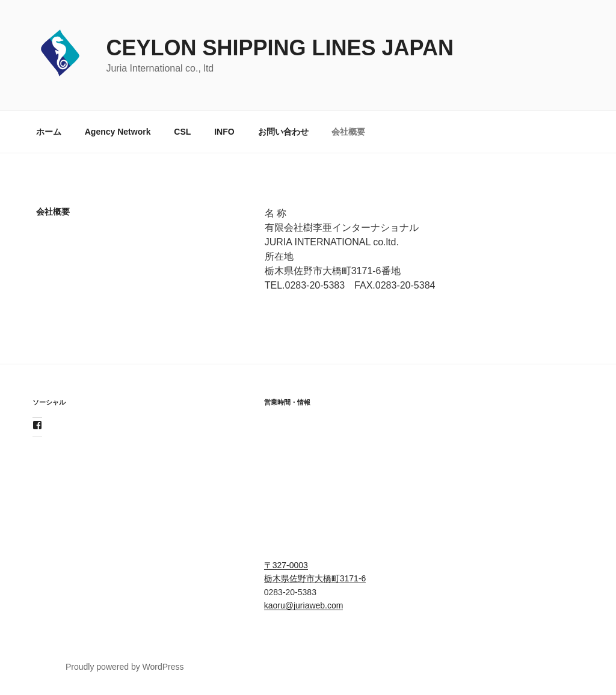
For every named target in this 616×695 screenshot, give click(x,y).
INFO (224, 131)
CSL (182, 131)
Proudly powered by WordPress (125, 667)
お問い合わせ (283, 131)
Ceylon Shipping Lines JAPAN (279, 47)
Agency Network (118, 131)
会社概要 (348, 131)
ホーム (48, 131)
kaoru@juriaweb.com (303, 605)
